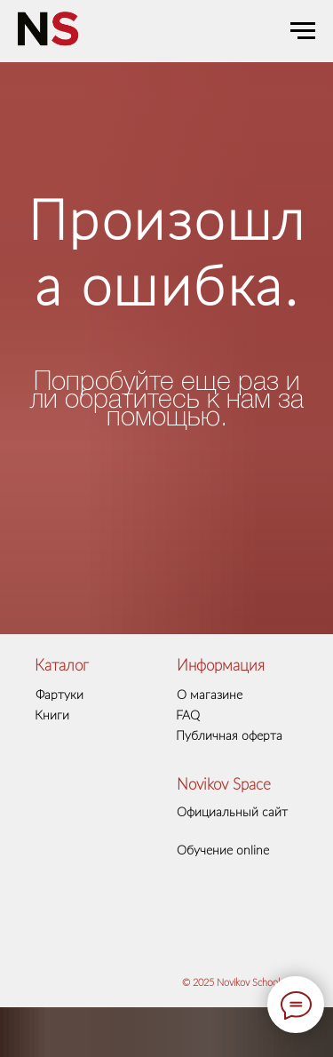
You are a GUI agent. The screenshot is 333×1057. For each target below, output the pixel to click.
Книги (52, 716)
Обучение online (223, 851)
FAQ (188, 716)
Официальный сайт (232, 813)
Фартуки (59, 695)
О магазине (209, 695)
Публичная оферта (229, 736)
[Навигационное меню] (302, 31)
